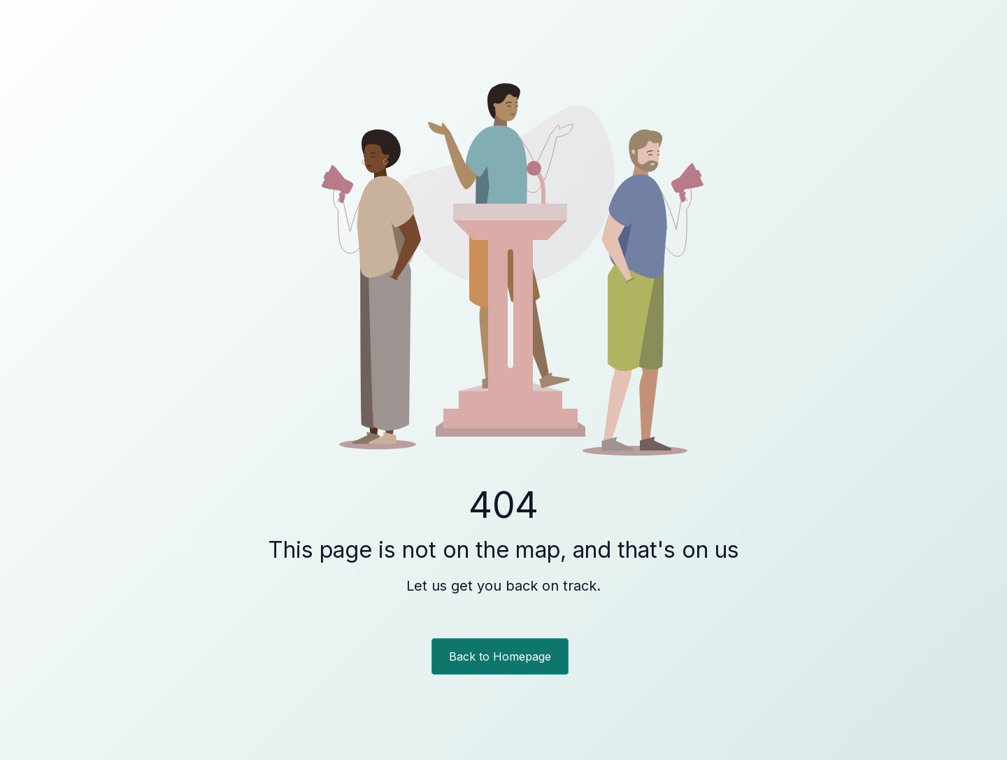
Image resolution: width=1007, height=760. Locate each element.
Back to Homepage (500, 656)
